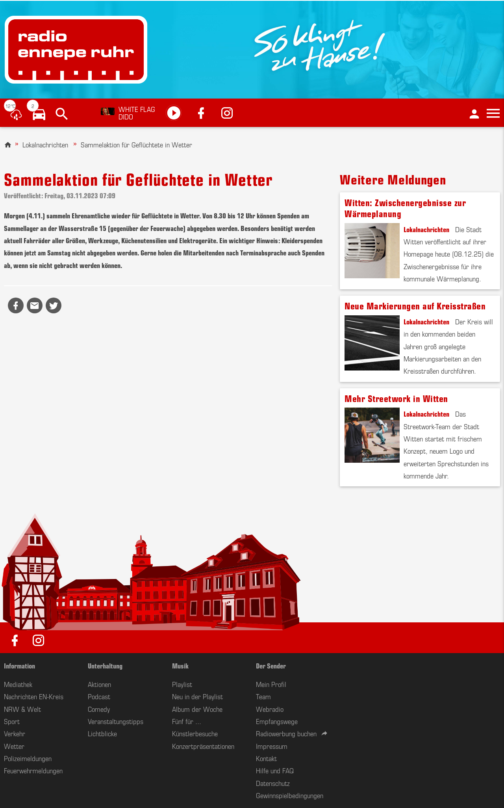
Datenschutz (273, 783)
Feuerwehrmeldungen (33, 770)
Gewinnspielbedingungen (289, 795)
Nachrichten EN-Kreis (33, 696)
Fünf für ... (186, 721)
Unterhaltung (105, 665)
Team (263, 696)
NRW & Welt (22, 709)
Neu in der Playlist (197, 696)
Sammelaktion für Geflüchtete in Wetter (136, 144)
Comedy (99, 709)
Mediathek (18, 684)
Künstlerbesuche (195, 733)
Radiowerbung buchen (286, 733)
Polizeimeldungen (28, 758)
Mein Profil (271, 684)
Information (19, 665)
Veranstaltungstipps (115, 721)
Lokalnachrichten (45, 144)
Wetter (14, 746)
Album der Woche (197, 709)
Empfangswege (277, 721)
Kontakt (266, 758)
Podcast (99, 696)
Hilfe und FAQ (275, 770)
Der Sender (271, 665)
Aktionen (99, 684)
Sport (12, 721)
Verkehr (14, 733)
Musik (180, 665)
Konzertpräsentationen (203, 746)
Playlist (182, 684)
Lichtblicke (102, 733)
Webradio (270, 709)
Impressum (271, 746)
